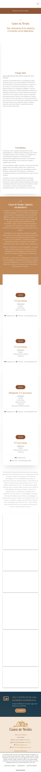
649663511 (27, 739)
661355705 (28, 742)
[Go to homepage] (1, 4)
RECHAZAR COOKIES (9, 765)
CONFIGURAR (21, 765)
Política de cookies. (20, 770)
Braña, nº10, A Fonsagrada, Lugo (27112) (21, 747)
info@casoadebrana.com (21, 745)
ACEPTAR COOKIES (32, 765)
